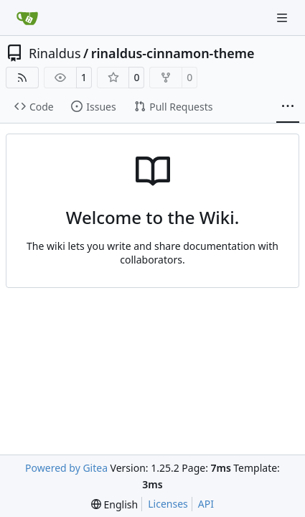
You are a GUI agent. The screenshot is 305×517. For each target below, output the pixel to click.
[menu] (114, 504)
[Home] (27, 18)
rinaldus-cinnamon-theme (173, 53)
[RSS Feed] (22, 77)
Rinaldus (55, 53)
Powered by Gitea (66, 468)
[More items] (287, 107)
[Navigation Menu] (283, 17)
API (206, 504)
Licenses (168, 504)
